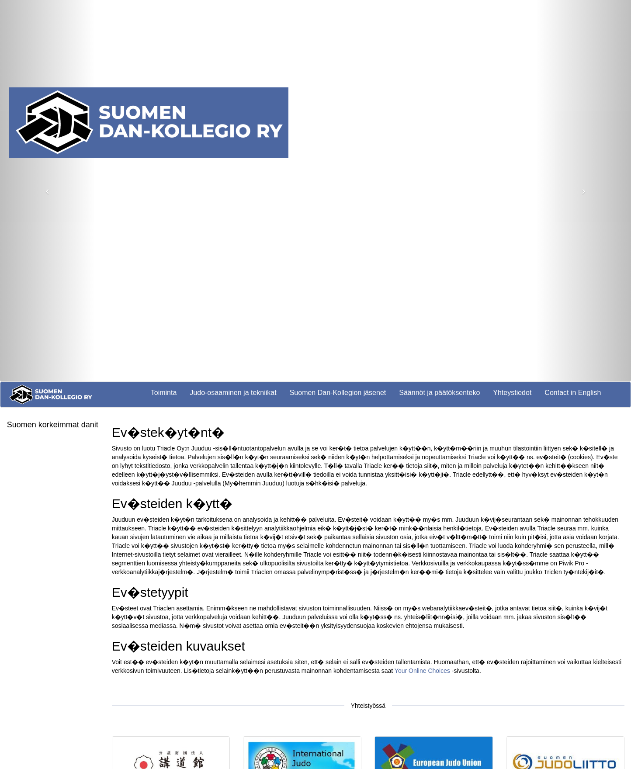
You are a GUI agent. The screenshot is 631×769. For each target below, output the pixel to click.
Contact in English (572, 392)
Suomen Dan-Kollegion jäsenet (338, 392)
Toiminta (164, 392)
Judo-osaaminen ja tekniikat (233, 392)
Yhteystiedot (512, 392)
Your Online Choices (422, 670)
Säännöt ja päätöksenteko (439, 392)
